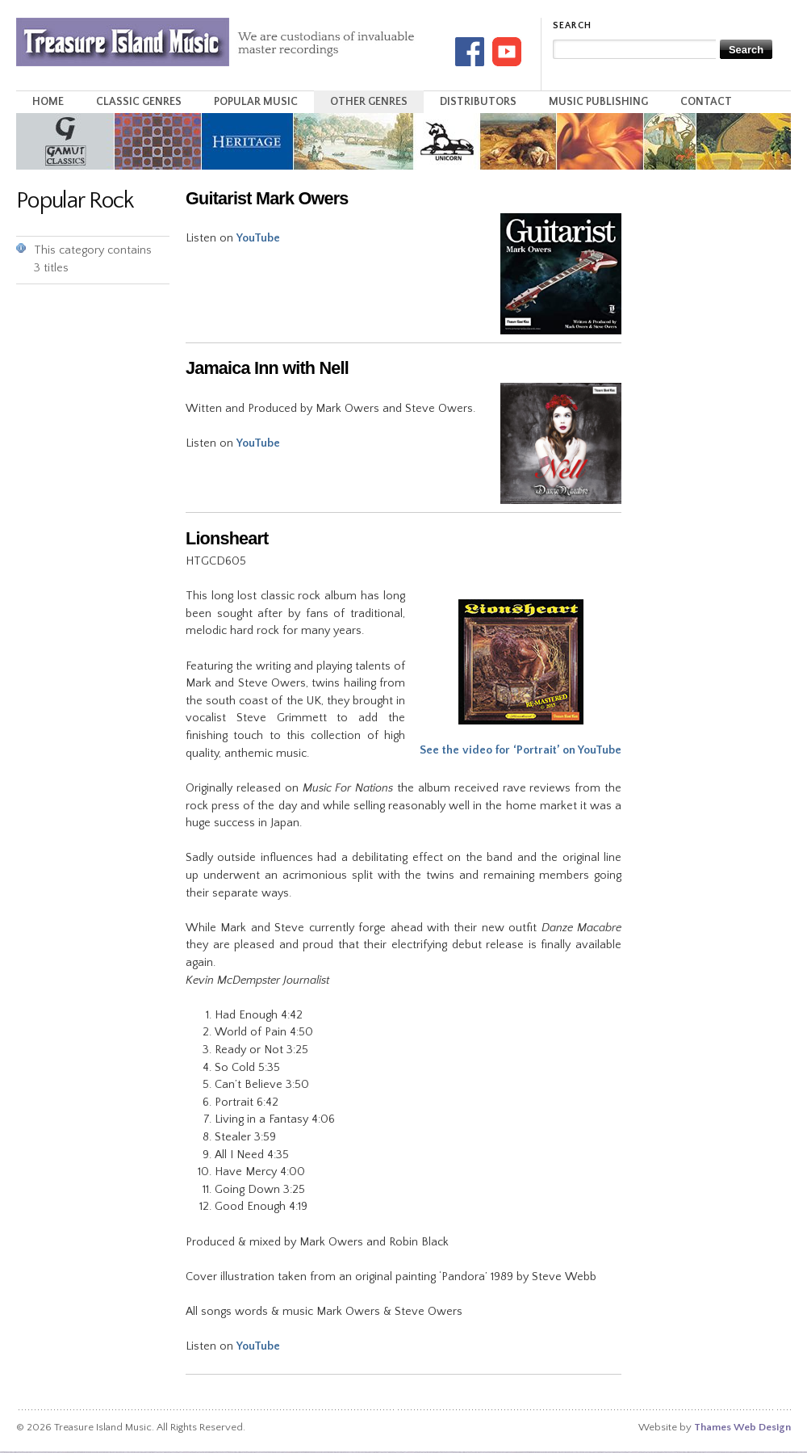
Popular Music (256, 101)
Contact (706, 101)
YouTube (258, 238)
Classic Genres (139, 101)
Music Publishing (598, 101)
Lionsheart (227, 538)
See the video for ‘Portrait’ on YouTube (520, 750)
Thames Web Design (742, 1427)
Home (48, 101)
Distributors (478, 101)
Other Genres (369, 101)
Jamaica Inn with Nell (267, 368)
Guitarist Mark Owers (267, 198)
